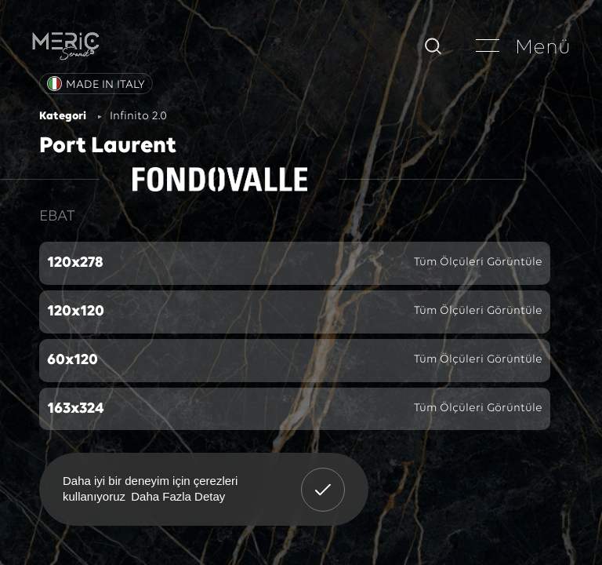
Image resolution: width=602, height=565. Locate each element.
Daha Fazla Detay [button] (178, 496)
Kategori (62, 116)
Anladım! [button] (323, 478)
